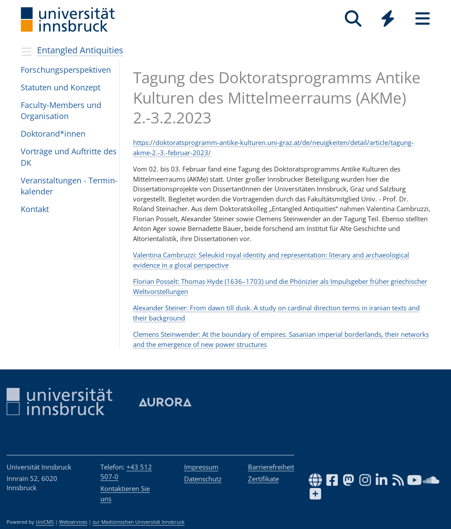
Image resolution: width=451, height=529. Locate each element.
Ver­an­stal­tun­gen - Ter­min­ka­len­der (69, 186)
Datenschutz (203, 478)
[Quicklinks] (387, 19)
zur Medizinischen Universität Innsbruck (138, 522)
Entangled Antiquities (80, 50)
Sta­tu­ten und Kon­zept (60, 87)
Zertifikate (263, 478)
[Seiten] (422, 19)
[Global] (388, 20)
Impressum (201, 466)
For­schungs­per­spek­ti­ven (66, 69)
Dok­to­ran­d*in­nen (53, 133)
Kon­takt (35, 209)
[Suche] (353, 19)
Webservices (73, 522)
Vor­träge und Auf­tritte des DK (69, 157)
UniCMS (45, 522)
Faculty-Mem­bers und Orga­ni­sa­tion (61, 110)
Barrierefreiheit (271, 466)
